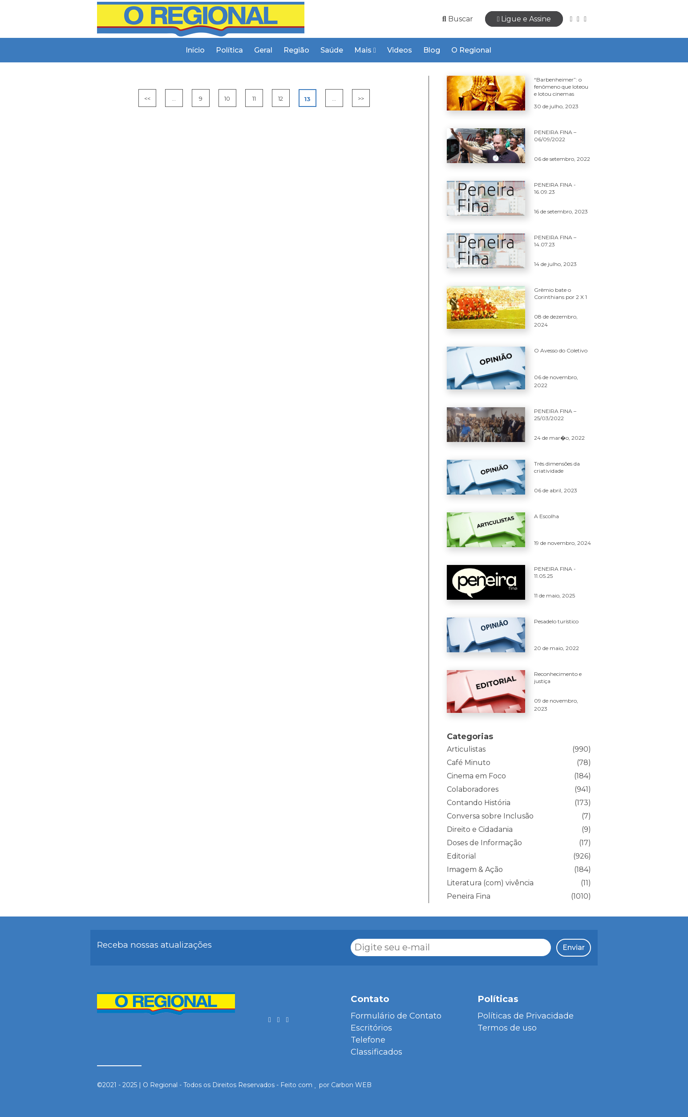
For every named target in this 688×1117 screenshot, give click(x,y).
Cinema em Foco (476, 776)
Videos (399, 50)
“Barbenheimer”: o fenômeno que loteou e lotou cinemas (561, 86)
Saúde (331, 50)
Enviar (574, 947)
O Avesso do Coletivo (560, 350)
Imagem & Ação (475, 869)
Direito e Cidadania (480, 829)
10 (227, 98)
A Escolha (546, 516)
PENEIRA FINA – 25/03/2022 (555, 414)
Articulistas (466, 749)
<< (147, 98)
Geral (263, 50)
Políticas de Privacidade (526, 1016)
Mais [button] (365, 50)
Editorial (461, 856)
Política (229, 50)
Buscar (457, 19)
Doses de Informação (484, 843)
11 (254, 98)
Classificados (376, 1052)
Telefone (368, 1040)
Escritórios (371, 1028)
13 (307, 98)
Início (195, 50)
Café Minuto (468, 762)
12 (280, 98)
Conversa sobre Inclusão (490, 816)
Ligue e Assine (524, 19)
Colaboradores (472, 789)
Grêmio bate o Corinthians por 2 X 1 (560, 293)
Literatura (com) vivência (490, 883)
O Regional (471, 50)
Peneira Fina (468, 896)
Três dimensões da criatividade (557, 467)
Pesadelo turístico (556, 621)
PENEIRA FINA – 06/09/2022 (555, 136)
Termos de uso (507, 1028)
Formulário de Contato (396, 1016)
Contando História (478, 802)
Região (296, 50)
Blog (431, 50)
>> (361, 98)
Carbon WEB (351, 1085)
